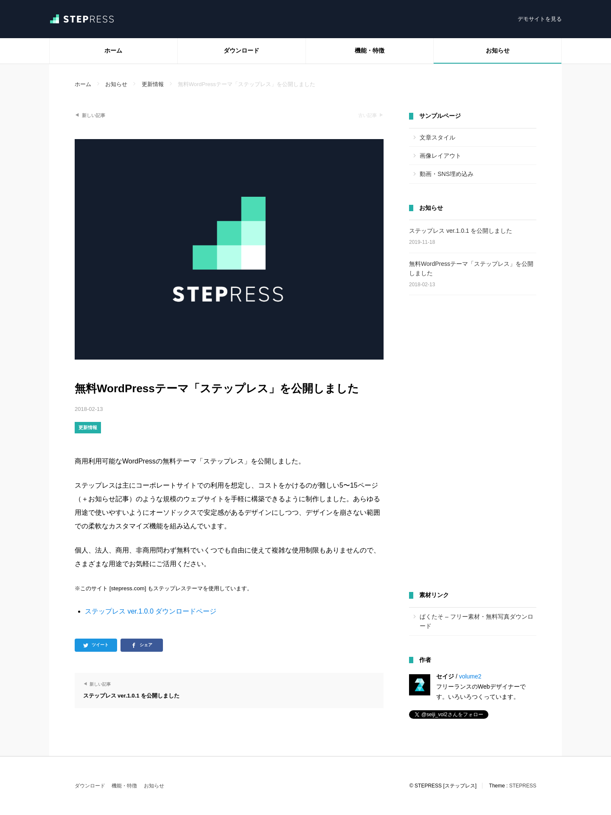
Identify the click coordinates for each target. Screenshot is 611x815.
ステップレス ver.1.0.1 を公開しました (460, 230)
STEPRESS (522, 786)
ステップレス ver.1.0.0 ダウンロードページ (150, 611)
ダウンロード (241, 50)
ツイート (100, 644)
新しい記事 (93, 115)
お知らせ (498, 50)
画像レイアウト (440, 155)
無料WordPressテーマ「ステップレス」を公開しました (471, 268)
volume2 (470, 676)
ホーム (113, 50)
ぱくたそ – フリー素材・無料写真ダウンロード (476, 621)
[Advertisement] (472, 443)
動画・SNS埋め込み (447, 173)
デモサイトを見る (540, 19)
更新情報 (87, 427)
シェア (146, 644)
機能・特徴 (369, 50)
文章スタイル (437, 137)
